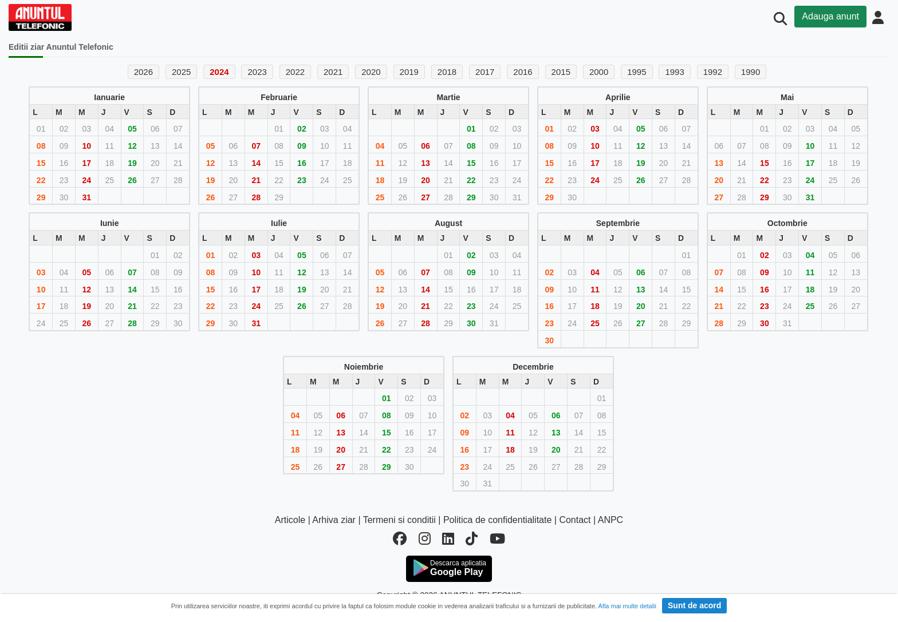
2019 (409, 72)
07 (256, 145)
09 (301, 145)
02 (301, 128)
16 (301, 163)
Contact (574, 520)
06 (425, 145)
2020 (370, 72)
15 (41, 163)
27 (425, 197)
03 (595, 128)
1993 (674, 72)
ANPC (610, 520)
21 (256, 180)
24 (87, 180)
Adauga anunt (830, 16)
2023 (256, 72)
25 (380, 197)
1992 (712, 72)
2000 (598, 72)
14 (256, 163)
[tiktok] (471, 540)
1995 (636, 72)
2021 (333, 72)
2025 (181, 72)
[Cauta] (780, 19)
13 (425, 163)
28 (256, 197)
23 (301, 180)
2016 (522, 72)
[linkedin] (448, 540)
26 (132, 180)
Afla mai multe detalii (627, 606)
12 (132, 145)
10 (87, 145)
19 (132, 163)
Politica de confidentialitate (497, 520)
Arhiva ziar (334, 520)
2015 (561, 72)
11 (380, 163)
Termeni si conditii (399, 520)
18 (380, 180)
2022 (295, 72)
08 (41, 145)
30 (471, 323)
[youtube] (497, 540)
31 (87, 197)
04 (380, 145)
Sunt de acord (694, 605)
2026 (143, 72)
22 (41, 180)
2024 (219, 72)
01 (471, 128)
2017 (484, 72)
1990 (750, 72)
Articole (290, 520)
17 (87, 163)
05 (132, 128)
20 (425, 180)
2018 (447, 72)
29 (41, 197)
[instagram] (424, 540)
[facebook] (399, 540)
